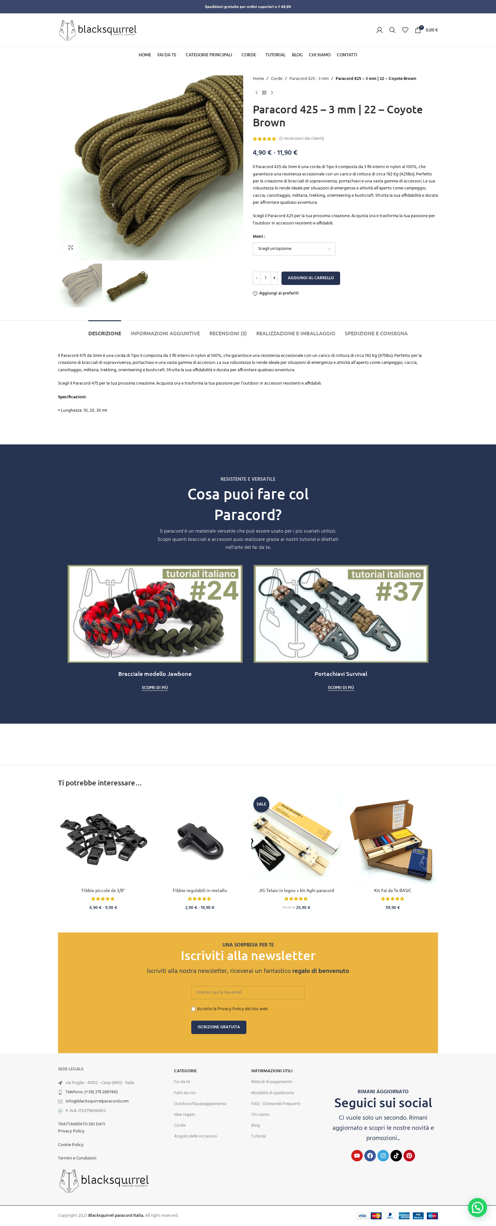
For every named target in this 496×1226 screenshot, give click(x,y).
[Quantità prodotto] (265, 278)
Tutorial (258, 1136)
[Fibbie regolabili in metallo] (200, 839)
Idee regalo (184, 1114)
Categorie (185, 1071)
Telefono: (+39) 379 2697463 (92, 1092)
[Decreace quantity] (257, 278)
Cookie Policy (71, 1145)
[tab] (104, 330)
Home (258, 78)
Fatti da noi (184, 1093)
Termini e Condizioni (77, 1158)
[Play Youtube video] (155, 614)
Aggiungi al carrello (311, 278)
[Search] (392, 30)
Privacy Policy (71, 1131)
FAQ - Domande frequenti (275, 1104)
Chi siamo (260, 1114)
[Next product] (272, 92)
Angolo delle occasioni (195, 1136)
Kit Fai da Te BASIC (393, 890)
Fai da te (182, 1082)
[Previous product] (256, 92)
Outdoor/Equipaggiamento (200, 1104)
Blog (255, 1125)
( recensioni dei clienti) (301, 138)
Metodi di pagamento (271, 1082)
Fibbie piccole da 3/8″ (103, 890)
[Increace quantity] (274, 278)
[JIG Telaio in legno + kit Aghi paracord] (296, 839)
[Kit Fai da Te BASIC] (393, 839)
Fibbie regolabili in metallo (200, 890)
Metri (258, 236)
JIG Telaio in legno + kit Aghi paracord (296, 890)
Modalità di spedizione (272, 1093)
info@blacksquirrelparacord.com (97, 1101)
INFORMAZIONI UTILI (272, 1071)
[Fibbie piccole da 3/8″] (103, 839)
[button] (477, 1207)
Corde (276, 78)
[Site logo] (98, 30)
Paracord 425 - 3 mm (309, 78)
